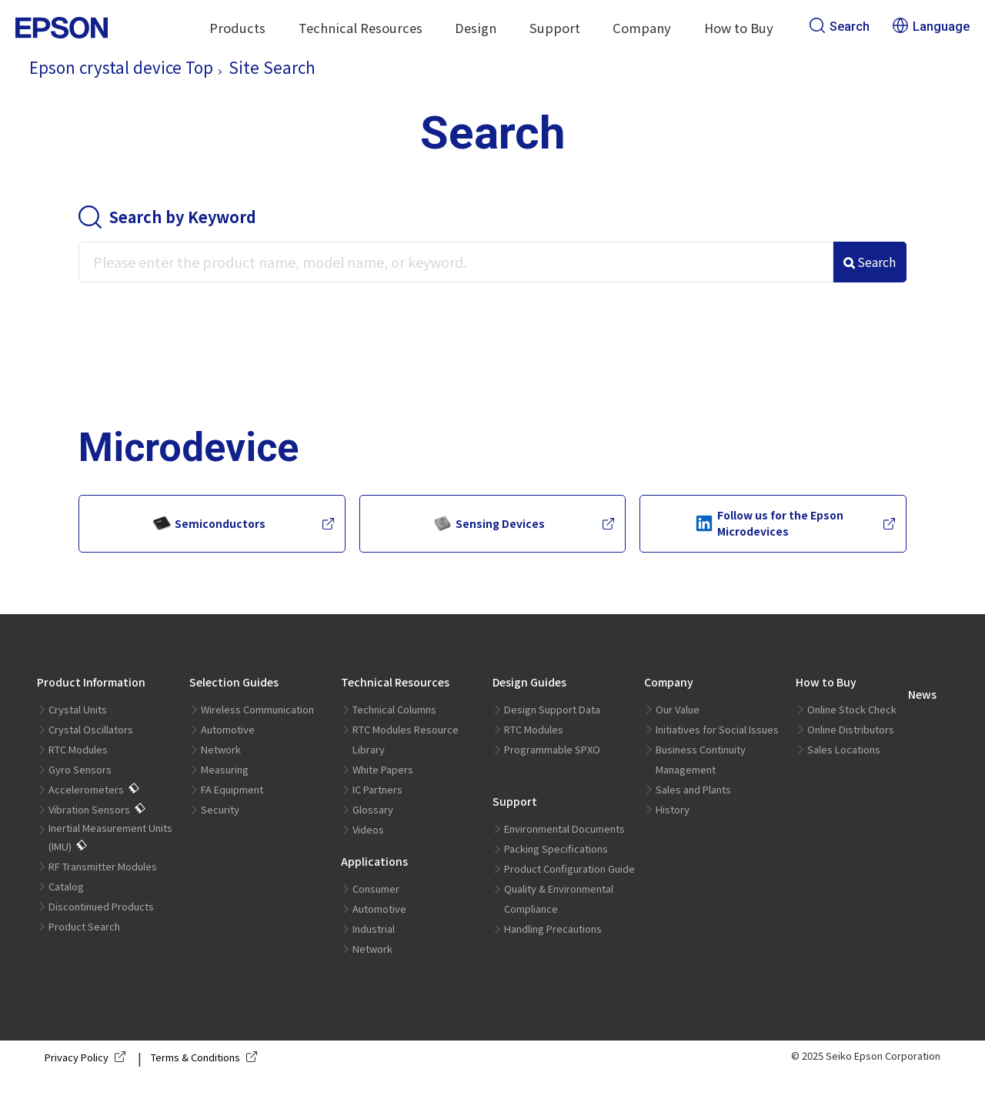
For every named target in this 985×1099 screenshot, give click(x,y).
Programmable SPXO (552, 749)
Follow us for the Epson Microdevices (769, 523)
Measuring (225, 769)
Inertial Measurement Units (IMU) (110, 836)
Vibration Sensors (89, 809)
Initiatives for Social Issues (717, 729)
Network (221, 749)
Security (220, 809)
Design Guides (529, 682)
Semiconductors (208, 523)
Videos (368, 829)
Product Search (84, 926)
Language (931, 27)
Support (554, 27)
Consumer (375, 888)
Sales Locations (843, 749)
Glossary (372, 809)
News (922, 694)
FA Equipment (232, 789)
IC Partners (377, 789)
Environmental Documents (564, 828)
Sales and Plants (693, 789)
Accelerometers (86, 789)
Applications (374, 861)
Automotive (228, 729)
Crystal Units (77, 709)
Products (237, 27)
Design (475, 27)
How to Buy (738, 27)
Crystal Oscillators (90, 729)
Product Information (91, 682)
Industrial (373, 928)
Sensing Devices (489, 523)
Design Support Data (552, 709)
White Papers (382, 769)
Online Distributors (850, 729)
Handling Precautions (553, 928)
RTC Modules (78, 749)
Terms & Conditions (207, 1057)
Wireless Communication (257, 709)
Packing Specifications (556, 848)
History (673, 809)
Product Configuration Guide (569, 868)
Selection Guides (234, 682)
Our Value (678, 709)
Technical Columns (394, 709)
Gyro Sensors (80, 769)
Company (642, 27)
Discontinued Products (101, 906)
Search (840, 27)
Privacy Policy (88, 1057)
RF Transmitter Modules (102, 866)
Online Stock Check (852, 709)
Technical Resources (360, 27)
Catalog (66, 886)
